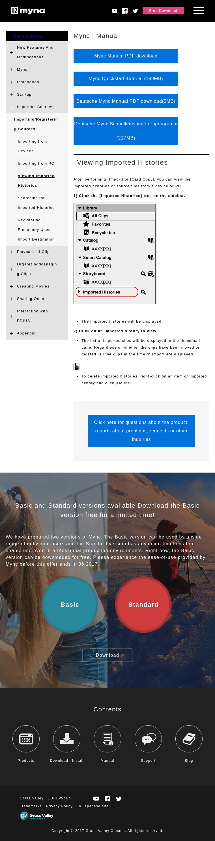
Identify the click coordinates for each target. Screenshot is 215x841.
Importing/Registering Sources (36, 124)
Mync (22, 69)
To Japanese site (93, 806)
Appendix (26, 333)
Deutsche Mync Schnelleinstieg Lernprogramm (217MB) (125, 130)
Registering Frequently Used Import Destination (36, 229)
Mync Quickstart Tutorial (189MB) (126, 78)
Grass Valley (32, 798)
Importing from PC (36, 163)
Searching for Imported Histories (36, 203)
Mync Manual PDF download (126, 55)
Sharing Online (32, 299)
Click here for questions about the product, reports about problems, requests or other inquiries (141, 431)
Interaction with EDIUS (32, 316)
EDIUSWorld (59, 798)
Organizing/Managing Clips (37, 269)
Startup (24, 94)
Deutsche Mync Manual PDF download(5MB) (126, 101)
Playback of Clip (33, 252)
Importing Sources (35, 107)
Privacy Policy (59, 806)
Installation (28, 82)
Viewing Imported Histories (36, 181)
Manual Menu (28, 36)
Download (107, 655)
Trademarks (31, 806)
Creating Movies (33, 286)
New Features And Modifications (35, 52)
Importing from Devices (32, 146)
